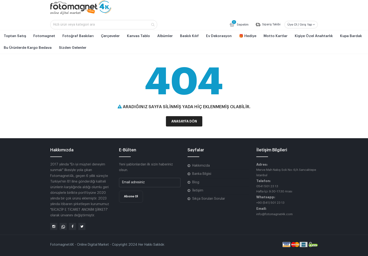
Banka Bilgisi (201, 174)
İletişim (197, 190)
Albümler (165, 36)
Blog (195, 182)
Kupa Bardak (351, 36)
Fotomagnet (44, 36)
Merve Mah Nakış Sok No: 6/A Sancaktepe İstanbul (286, 172)
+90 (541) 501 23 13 (270, 202)
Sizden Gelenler (72, 48)
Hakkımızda (201, 165)
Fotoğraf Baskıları (78, 36)
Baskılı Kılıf (189, 36)
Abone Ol (131, 196)
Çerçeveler (110, 36)
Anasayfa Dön (184, 121)
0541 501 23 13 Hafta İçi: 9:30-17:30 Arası (274, 189)
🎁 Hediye (247, 36)
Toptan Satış (15, 36)
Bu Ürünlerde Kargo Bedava (28, 48)
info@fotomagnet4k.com (274, 214)
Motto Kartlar (276, 36)
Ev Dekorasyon (219, 36)
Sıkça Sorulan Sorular (208, 198)
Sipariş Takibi (268, 24)
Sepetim (239, 24)
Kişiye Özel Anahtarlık (314, 36)
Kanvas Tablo (138, 36)
